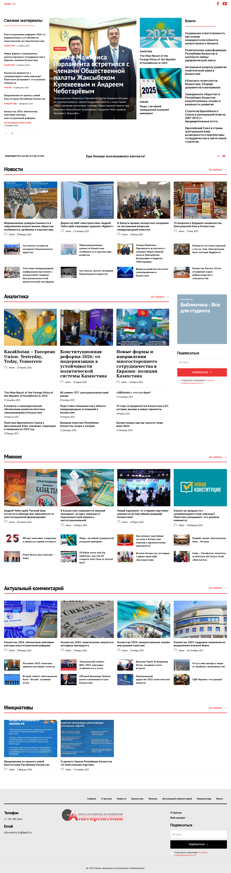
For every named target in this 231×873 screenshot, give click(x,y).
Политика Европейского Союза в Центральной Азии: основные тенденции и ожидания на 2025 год (30, 426)
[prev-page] (6, 133)
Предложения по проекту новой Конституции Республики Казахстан (26, 763)
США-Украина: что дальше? (207, 679)
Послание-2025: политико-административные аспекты (39, 665)
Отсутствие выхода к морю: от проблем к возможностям (208, 665)
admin (12, 234)
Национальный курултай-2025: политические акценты (153, 679)
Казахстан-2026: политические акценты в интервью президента (87, 643)
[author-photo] (6, 234)
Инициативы (10, 103)
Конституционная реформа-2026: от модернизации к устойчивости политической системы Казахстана (25, 38)
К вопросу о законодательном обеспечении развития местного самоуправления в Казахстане (24, 409)
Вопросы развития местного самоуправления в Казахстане (152, 272)
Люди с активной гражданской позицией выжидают (154, 110)
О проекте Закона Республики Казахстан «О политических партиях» (86, 763)
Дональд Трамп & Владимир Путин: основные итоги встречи (152, 665)
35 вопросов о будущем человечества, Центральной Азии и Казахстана (198, 224)
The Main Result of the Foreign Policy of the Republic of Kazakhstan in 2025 (158, 59)
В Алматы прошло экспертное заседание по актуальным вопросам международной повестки (143, 226)
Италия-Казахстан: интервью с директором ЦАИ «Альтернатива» (152, 556)
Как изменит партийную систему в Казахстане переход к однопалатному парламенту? (151, 540)
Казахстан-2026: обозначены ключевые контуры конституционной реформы (20, 115)
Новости (60, 48)
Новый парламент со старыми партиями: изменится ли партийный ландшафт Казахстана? (143, 514)
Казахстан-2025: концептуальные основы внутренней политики (143, 643)
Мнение (8, 87)
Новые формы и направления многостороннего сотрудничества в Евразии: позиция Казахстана (24, 57)
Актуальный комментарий (17, 122)
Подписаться (202, 372)
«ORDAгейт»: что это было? (133, 392)
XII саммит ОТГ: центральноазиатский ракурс (84, 394)
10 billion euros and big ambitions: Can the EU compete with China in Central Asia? (96, 557)
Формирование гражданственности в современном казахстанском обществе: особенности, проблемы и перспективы (29, 226)
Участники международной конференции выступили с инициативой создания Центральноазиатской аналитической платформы (38, 275)
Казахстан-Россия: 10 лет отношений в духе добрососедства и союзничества (207, 273)
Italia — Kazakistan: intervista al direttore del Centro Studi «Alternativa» (209, 556)
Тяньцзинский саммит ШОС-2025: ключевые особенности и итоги (91, 665)
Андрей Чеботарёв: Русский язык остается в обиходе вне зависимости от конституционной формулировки (29, 514)
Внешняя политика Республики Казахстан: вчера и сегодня (79, 424)
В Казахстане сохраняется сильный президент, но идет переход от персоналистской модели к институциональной (83, 515)
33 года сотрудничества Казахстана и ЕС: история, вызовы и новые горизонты (142, 407)
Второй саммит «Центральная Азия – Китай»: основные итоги (40, 679)
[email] (202, 362)
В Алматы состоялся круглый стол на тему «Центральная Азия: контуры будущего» (208, 249)
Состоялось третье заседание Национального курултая (96, 272)
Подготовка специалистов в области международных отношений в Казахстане (83, 409)
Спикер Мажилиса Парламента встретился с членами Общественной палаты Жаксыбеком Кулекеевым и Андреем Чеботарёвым (91, 74)
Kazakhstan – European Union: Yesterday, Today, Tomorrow (29, 356)
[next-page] (11, 133)
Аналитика (9, 45)
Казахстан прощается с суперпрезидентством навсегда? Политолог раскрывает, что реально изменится (196, 515)
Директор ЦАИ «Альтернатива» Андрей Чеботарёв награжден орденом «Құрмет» (87, 224)
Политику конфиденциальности (197, 381)
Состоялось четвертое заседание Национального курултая (38, 249)
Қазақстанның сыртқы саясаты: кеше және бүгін (139, 424)
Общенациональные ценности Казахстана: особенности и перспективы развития (95, 250)
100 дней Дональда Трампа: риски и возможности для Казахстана (95, 679)
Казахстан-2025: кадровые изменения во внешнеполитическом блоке (199, 643)
